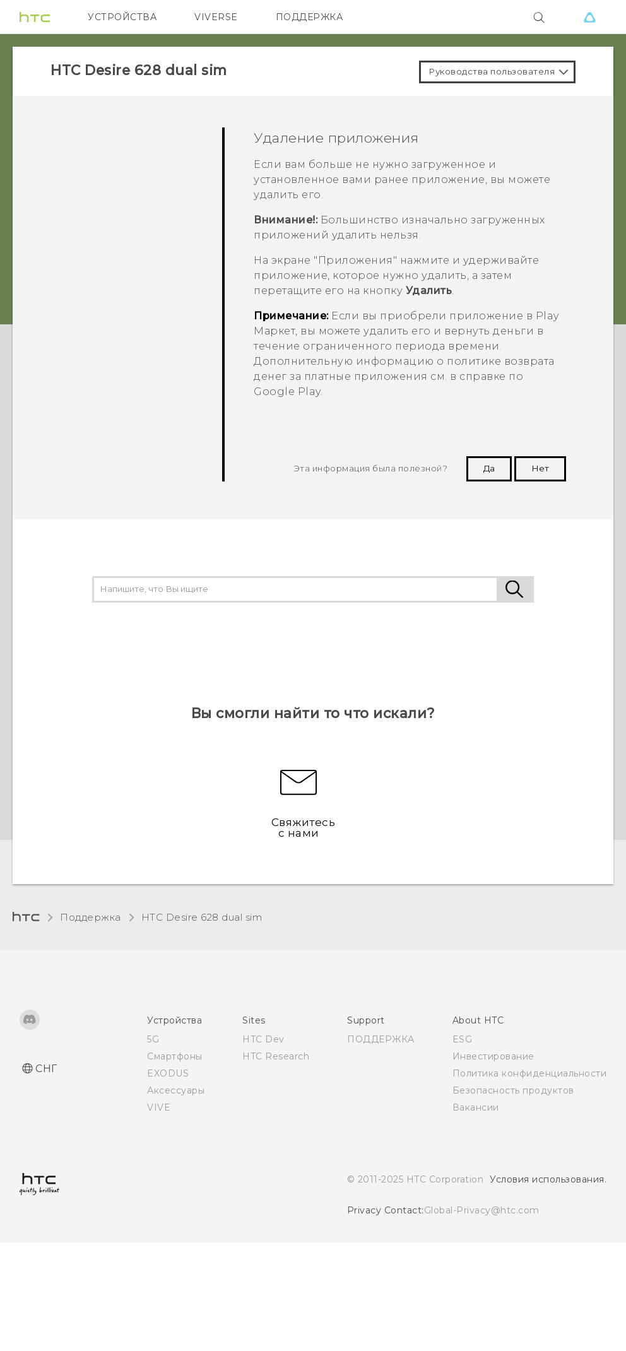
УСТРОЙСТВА (122, 17)
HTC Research (275, 1056)
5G (153, 1039)
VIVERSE (216, 17)
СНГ (46, 1069)
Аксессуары (175, 1090)
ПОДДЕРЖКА (309, 17)
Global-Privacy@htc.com (482, 1210)
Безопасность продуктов (513, 1090)
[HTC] (35, 17)
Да (489, 468)
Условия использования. (548, 1179)
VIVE (158, 1107)
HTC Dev (263, 1039)
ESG (462, 1039)
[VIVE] (589, 17)
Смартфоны (175, 1056)
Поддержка (90, 917)
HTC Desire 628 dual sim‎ (202, 917)
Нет (540, 468)
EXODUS (168, 1073)
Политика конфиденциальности (529, 1073)
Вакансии (475, 1107)
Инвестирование (493, 1056)
